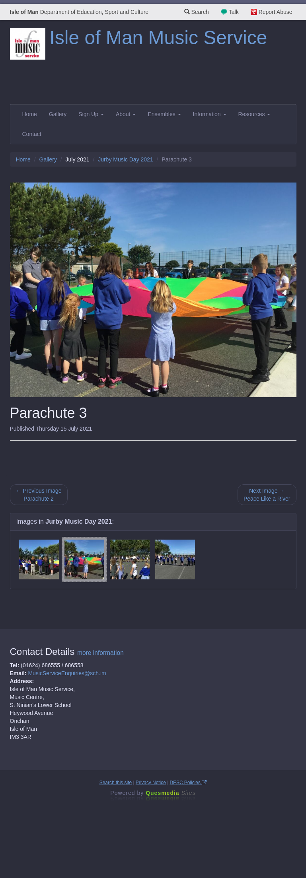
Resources (254, 114)
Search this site (115, 782)
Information (209, 114)
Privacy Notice (151, 782)
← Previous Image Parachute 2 (39, 495)
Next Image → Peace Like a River (267, 495)
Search (196, 12)
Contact (31, 134)
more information (100, 652)
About (126, 114)
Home (29, 114)
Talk (234, 12)
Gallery (57, 114)
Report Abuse (275, 12)
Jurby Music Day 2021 (125, 159)
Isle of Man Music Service (158, 37)
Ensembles (164, 114)
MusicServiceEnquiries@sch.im (67, 673)
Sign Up (91, 114)
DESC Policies (188, 782)
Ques (171, 793)
